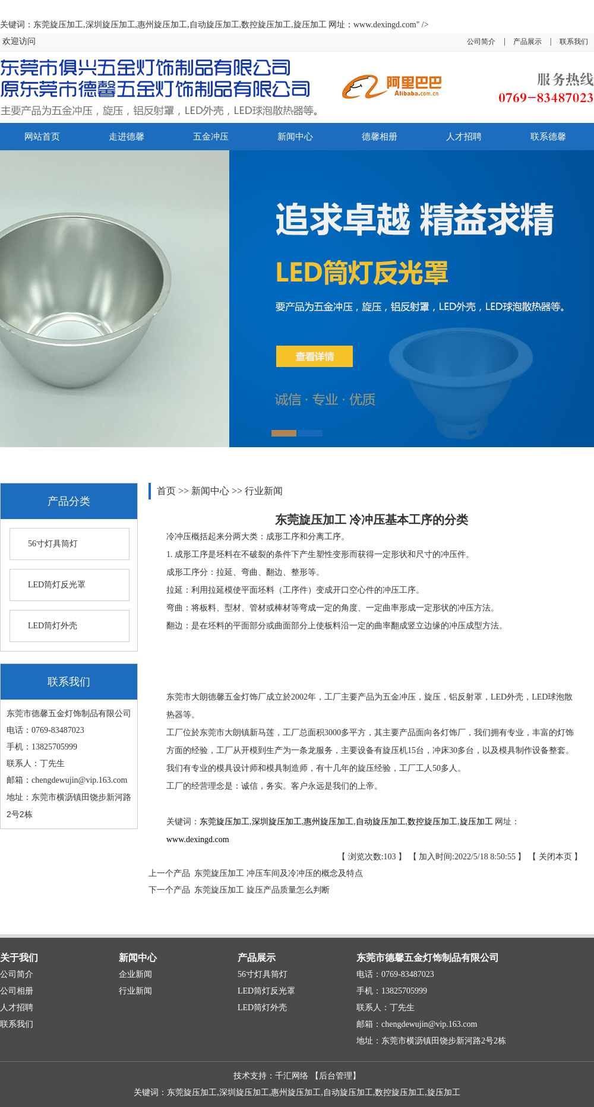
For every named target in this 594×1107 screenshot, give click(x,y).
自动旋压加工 (381, 821)
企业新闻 (135, 974)
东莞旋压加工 (224, 821)
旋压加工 (476, 821)
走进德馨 (126, 136)
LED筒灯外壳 (52, 625)
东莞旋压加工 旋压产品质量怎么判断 (260, 889)
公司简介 (481, 41)
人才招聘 (464, 136)
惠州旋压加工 (328, 821)
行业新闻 (264, 491)
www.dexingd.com (197, 839)
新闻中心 (295, 136)
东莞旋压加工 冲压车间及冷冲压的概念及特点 (276, 873)
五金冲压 (211, 136)
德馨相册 (379, 136)
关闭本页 (555, 856)
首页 (167, 491)
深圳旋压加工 (277, 821)
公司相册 (16, 990)
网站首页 (42, 136)
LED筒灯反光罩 (57, 584)
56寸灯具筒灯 (53, 543)
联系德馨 (548, 136)
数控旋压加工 (432, 821)
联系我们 (574, 41)
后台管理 (335, 1075)
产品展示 (527, 41)
